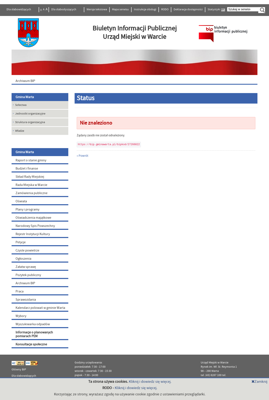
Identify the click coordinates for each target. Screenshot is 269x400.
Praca (20, 291)
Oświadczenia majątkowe (33, 218)
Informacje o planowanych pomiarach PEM (34, 334)
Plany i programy (27, 209)
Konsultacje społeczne (31, 344)
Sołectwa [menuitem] (20, 105)
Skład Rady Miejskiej (30, 177)
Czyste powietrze (27, 250)
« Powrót (82, 156)
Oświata (21, 201)
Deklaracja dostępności (188, 9)
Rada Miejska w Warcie (31, 185)
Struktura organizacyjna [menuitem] (30, 122)
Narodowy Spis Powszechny (35, 226)
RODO (165, 9)
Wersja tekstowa (97, 9)
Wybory (21, 316)
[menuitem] (134, 81)
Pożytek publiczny (28, 275)
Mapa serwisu (120, 9)
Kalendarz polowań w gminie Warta (40, 308)
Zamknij (259, 381)
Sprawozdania (26, 299)
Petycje (21, 242)
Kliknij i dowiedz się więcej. (150, 381)
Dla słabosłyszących (64, 9)
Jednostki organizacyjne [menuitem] (30, 114)
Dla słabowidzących (19, 9)
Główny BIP (19, 369)
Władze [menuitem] (19, 131)
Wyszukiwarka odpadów (33, 324)
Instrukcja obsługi (145, 9)
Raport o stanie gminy (31, 160)
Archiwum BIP (25, 283)
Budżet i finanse (27, 168)
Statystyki (216, 10)
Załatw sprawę (26, 267)
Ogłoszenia (23, 259)
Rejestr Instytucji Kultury (33, 234)
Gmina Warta (25, 97)
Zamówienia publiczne (31, 193)
